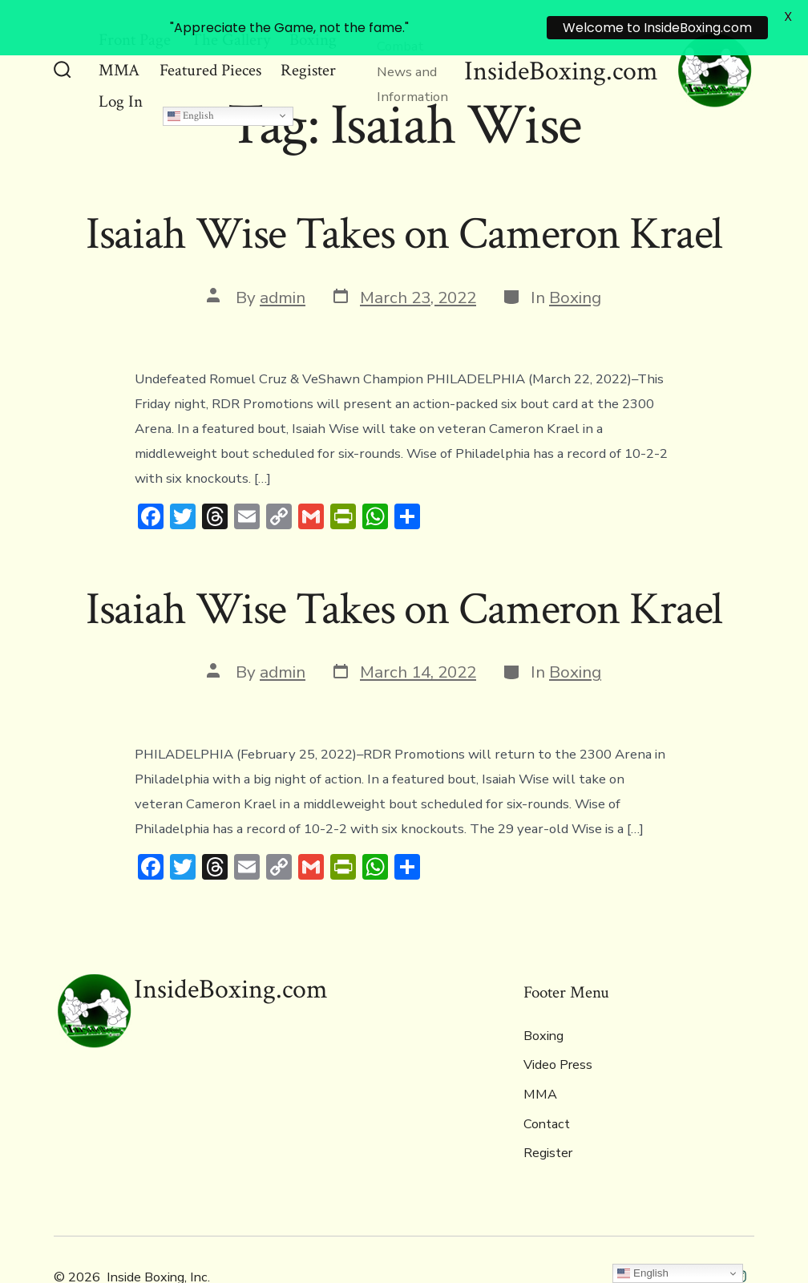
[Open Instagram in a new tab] (740, 1237)
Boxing (575, 258)
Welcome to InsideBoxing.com (657, 27)
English (191, 76)
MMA (540, 1055)
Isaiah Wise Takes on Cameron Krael (404, 195)
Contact (546, 1085)
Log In (121, 62)
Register (547, 1114)
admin (282, 258)
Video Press (557, 1026)
